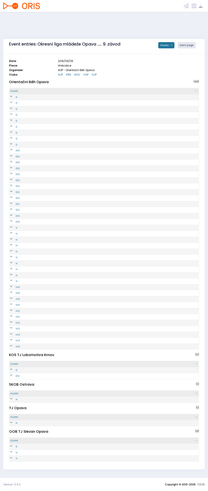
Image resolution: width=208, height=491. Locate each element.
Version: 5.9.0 (12, 484)
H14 (12, 334)
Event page (187, 45)
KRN (68, 74)
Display (164, 45)
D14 (12, 216)
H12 (12, 311)
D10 (12, 150)
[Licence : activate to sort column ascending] (152, 91)
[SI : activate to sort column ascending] (183, 91)
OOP (85, 74)
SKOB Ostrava (21, 384)
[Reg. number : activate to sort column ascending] (55, 91)
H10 (12, 287)
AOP (60, 74)
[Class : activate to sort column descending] (24, 91)
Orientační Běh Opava (29, 81)
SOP (94, 74)
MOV (77, 74)
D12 (12, 186)
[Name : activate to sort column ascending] (104, 91)
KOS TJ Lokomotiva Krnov (31, 354)
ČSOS (201, 484)
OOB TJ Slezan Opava (28, 431)
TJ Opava (17, 407)
